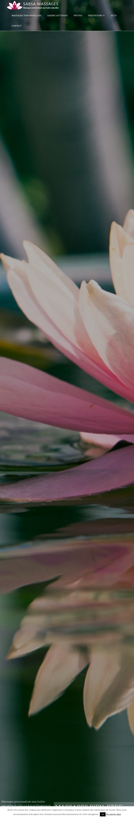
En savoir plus (113, 814)
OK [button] (102, 814)
